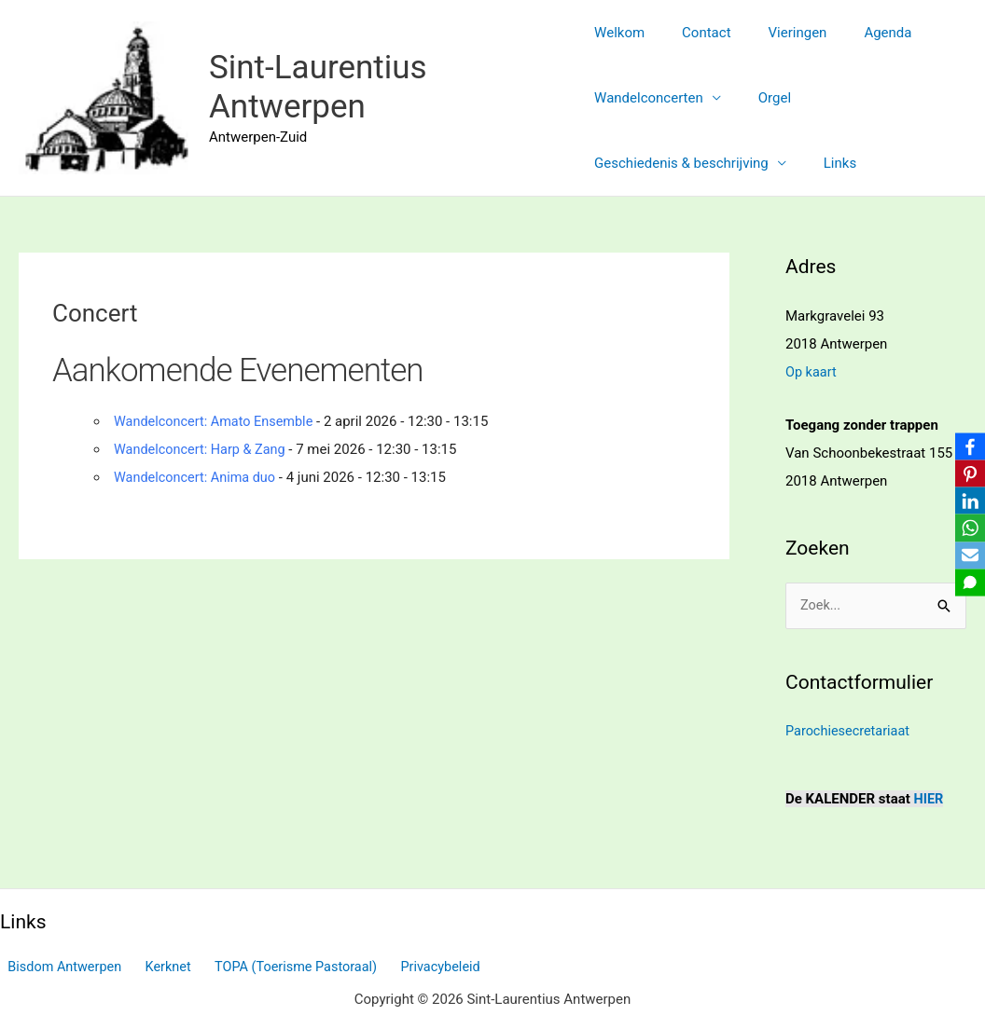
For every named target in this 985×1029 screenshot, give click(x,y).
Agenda (859, 32)
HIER (929, 798)
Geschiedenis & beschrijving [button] (681, 163)
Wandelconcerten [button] (648, 97)
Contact (697, 32)
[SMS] (967, 584)
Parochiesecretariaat (849, 731)
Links (830, 163)
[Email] (967, 556)
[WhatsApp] (967, 528)
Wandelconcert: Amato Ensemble (217, 421)
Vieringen (779, 32)
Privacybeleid (417, 966)
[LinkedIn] (967, 500)
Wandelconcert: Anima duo (198, 477)
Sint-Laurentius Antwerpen (318, 87)
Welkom (619, 32)
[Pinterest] (967, 473)
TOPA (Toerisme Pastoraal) (278, 966)
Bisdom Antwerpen (59, 966)
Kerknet (156, 966)
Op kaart (812, 372)
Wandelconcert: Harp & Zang (203, 449)
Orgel (765, 97)
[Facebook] (967, 445)
